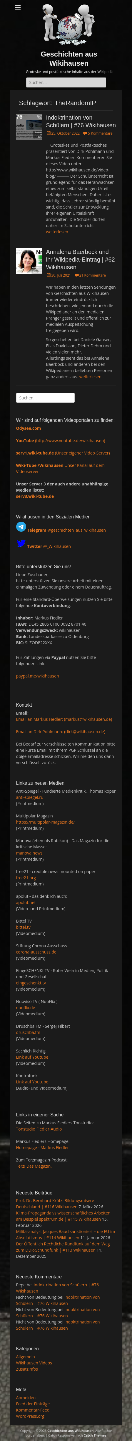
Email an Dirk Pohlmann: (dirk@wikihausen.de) (60, 731)
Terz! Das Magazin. (34, 1166)
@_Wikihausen (49, 546)
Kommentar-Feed (33, 1410)
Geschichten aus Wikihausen (70, 1430)
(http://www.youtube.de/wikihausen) (60, 440)
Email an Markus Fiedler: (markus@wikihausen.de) (64, 719)
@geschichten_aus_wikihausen (66, 530)
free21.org (26, 877)
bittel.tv (23, 927)
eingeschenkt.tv (31, 983)
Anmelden (26, 1397)
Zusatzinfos (27, 1369)
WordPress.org (30, 1416)
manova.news (29, 853)
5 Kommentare (100, 133)
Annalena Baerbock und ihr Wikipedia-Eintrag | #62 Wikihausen (80, 259)
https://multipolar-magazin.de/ (45, 822)
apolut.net (26, 902)
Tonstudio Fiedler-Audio (39, 1129)
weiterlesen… (58, 231)
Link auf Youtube (32, 1057)
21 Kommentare (92, 275)
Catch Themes (95, 1435)
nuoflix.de (25, 1007)
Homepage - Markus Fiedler (42, 1147)
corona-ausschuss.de (36, 952)
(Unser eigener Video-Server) (63, 453)
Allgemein (25, 1356)
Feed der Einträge (33, 1404)
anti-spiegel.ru (30, 797)
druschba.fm (28, 1032)
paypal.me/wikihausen (37, 676)
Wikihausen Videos (34, 1363)
